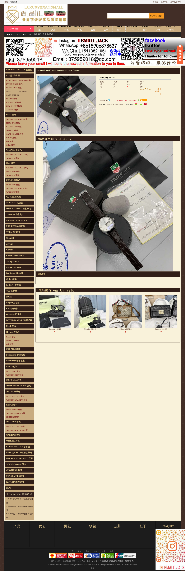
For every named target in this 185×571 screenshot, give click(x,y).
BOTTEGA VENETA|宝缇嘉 (19, 320)
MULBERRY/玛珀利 (15, 226)
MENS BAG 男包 (13, 123)
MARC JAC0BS (13, 267)
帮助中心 (164, 2)
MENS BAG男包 (13, 380)
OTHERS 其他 (13, 441)
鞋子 (142, 526)
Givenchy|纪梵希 (13, 314)
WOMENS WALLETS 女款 (17, 400)
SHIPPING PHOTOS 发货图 (19, 70)
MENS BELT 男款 (13, 371)
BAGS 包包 (10, 337)
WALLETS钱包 (12, 130)
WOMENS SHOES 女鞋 (15, 413)
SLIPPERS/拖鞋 (12, 417)
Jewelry (9, 244)
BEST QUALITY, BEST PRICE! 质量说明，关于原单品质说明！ (32, 36)
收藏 (6, 2)
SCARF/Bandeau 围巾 (16, 464)
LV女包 (96, 561)
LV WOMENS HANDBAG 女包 (18, 80)
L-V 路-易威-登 (13, 76)
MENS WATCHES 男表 (15, 426)
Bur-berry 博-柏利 (14, 273)
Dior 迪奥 (10, 163)
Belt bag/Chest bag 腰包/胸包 (19, 453)
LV (92, 561)
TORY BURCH (13, 232)
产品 (16, 526)
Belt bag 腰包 (11, 138)
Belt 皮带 (9, 141)
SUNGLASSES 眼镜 (15, 476)
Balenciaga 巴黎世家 (15, 361)
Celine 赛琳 (11, 279)
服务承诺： (130, 104)
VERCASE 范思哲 (14, 203)
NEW (8, 488)
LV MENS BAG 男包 (14, 84)
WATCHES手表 (13, 422)
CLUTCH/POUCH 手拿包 (18, 447)
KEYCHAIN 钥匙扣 (15, 482)
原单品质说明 (175, 2)
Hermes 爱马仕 (13, 332)
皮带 (117, 526)
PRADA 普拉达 (13, 180)
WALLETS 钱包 (12, 158)
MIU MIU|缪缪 (13, 349)
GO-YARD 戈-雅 (13, 197)
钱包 (92, 526)
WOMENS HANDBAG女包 (17, 119)
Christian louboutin (15, 256)
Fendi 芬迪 (11, 326)
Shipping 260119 (55, 329)
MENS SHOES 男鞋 (14, 410)
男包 (67, 526)
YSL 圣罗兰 (11, 291)
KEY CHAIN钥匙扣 (14, 106)
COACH (10, 238)
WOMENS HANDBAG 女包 (17, 155)
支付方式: (102, 104)
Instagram (168, 526)
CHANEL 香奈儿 (14, 150)
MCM (9, 297)
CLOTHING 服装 (14, 470)
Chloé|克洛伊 (12, 308)
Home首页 (56, 71)
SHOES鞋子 (11, 405)
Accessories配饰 (12, 110)
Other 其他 (10, 145)
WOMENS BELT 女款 (15, 375)
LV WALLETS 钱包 (14, 88)
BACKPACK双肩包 (14, 102)
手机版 (155, 2)
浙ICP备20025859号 (129, 565)
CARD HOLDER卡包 (14, 134)
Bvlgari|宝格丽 (12, 303)
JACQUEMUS (12, 261)
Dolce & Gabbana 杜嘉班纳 (18, 209)
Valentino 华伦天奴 (15, 214)
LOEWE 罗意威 (13, 285)
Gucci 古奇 (11, 114)
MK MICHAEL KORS (16, 220)
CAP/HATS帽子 (13, 435)
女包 (42, 526)
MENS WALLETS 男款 (15, 396)
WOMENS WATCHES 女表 (17, 430)
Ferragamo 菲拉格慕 (15, 355)
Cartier (9, 250)
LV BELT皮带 (11, 99)
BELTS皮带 (11, 367)
